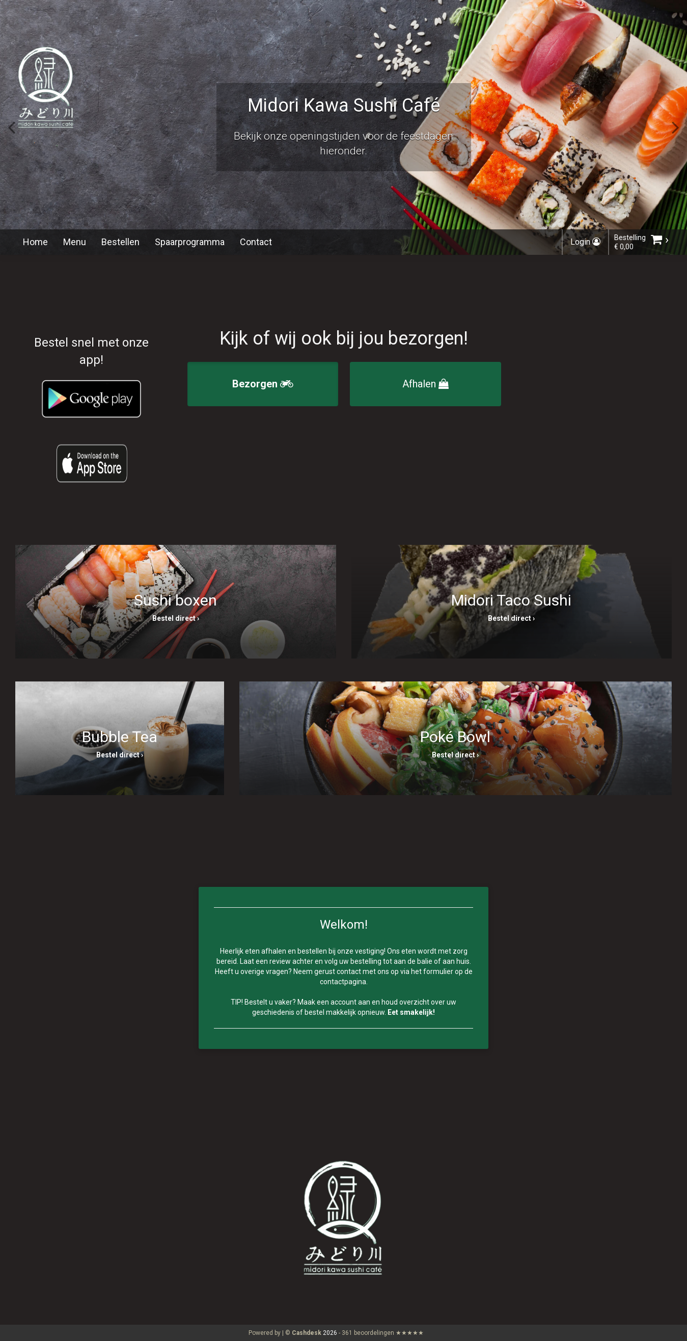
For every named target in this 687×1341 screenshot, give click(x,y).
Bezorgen (262, 384)
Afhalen (425, 384)
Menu (74, 241)
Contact (256, 241)
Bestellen (120, 241)
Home (35, 241)
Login (585, 242)
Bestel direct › (175, 618)
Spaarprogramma (190, 241)
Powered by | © (286, 1332)
